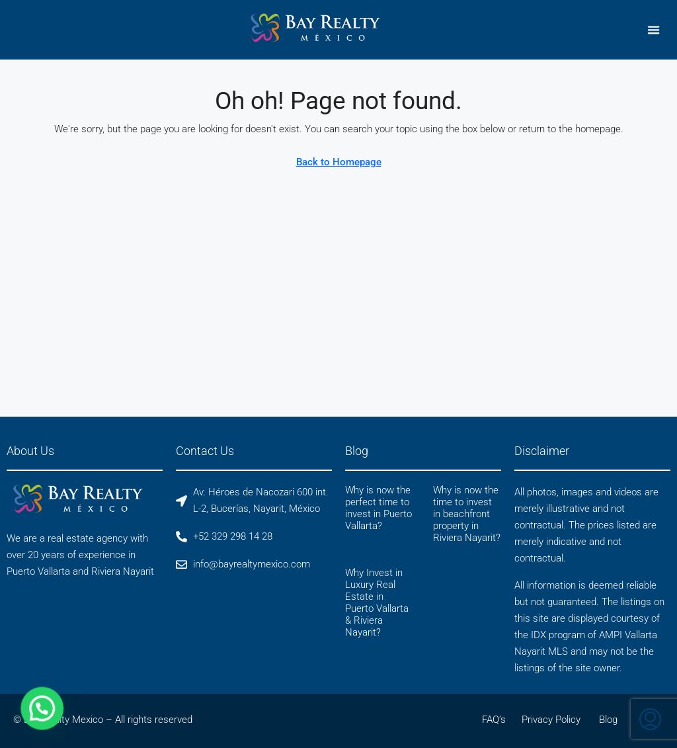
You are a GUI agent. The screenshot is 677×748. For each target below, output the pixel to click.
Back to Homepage (338, 162)
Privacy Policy (551, 720)
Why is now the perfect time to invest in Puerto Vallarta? (378, 508)
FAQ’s (494, 720)
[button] (654, 30)
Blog (608, 720)
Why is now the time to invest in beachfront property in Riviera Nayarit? (466, 514)
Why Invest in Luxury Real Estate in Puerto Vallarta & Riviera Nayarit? (377, 602)
